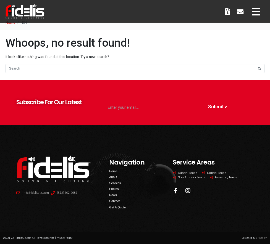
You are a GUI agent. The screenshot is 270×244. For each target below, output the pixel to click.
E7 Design (261, 238)
